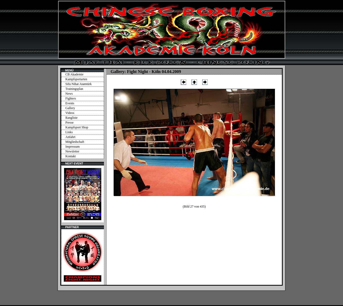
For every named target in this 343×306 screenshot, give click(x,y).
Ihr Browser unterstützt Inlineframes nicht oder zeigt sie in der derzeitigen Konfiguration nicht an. (82, 194)
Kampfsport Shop (76, 127)
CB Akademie (74, 74)
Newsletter (72, 151)
